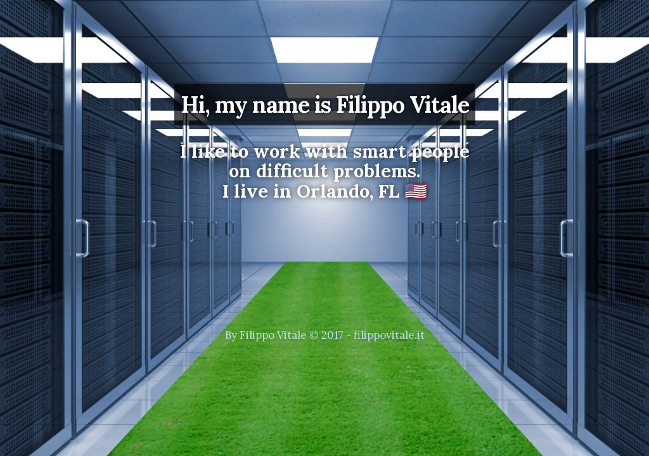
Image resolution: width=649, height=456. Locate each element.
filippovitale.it (389, 335)
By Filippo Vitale (266, 335)
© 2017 (326, 335)
